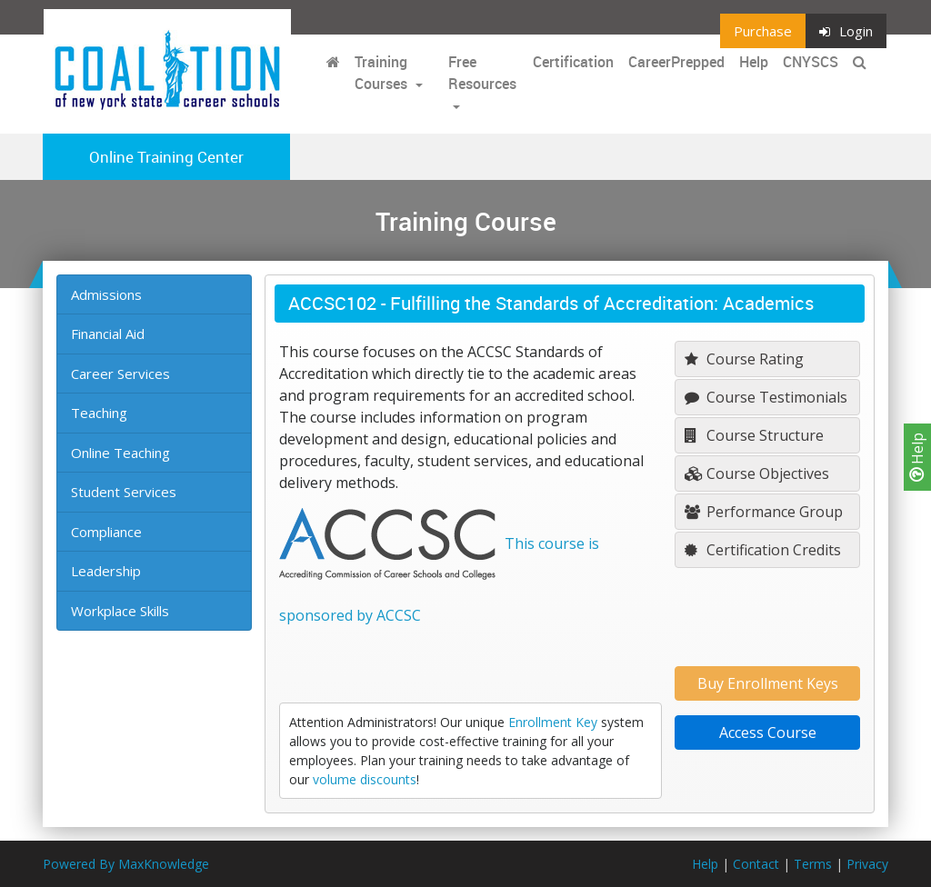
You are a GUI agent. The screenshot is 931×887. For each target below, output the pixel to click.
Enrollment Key (552, 722)
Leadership (106, 571)
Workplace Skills (120, 611)
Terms (813, 863)
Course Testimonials (766, 397)
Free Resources (482, 73)
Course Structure (754, 435)
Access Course (767, 732)
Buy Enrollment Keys (767, 683)
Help (917, 457)
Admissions (106, 294)
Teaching (99, 413)
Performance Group (764, 512)
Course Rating (744, 359)
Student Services (123, 492)
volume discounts (364, 779)
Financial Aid (108, 333)
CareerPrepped (676, 62)
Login (846, 31)
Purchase (763, 31)
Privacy (867, 863)
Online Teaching (120, 453)
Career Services (120, 373)
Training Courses (383, 73)
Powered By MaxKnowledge (126, 863)
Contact (756, 863)
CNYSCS (810, 62)
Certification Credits (763, 550)
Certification (573, 62)
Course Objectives (757, 473)
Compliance (106, 532)
